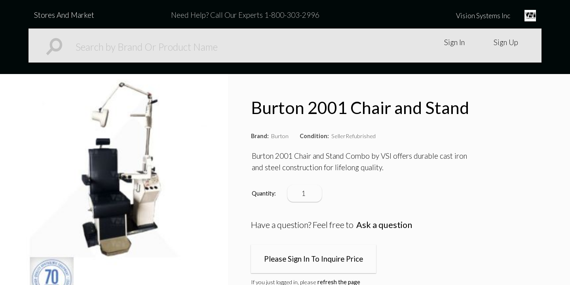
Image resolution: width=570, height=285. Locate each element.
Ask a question (384, 225)
